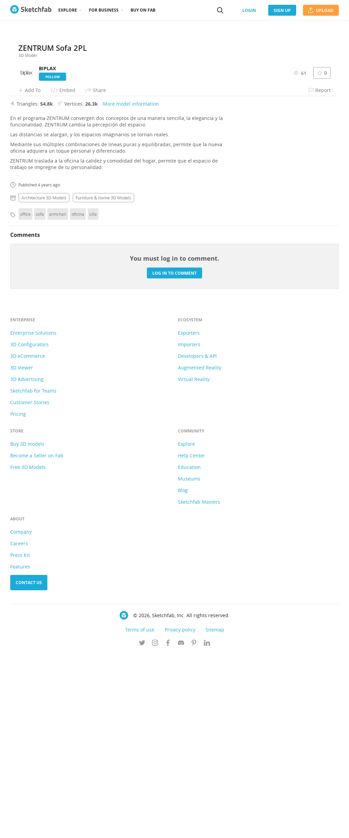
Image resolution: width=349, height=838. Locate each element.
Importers (189, 528)
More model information (131, 288)
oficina (78, 398)
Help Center (191, 639)
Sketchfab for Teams (33, 575)
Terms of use (139, 813)
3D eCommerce (27, 540)
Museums (189, 662)
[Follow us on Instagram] (155, 827)
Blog (183, 674)
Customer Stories (29, 586)
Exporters (189, 517)
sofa (40, 398)
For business (104, 10)
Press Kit (20, 739)
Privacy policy (180, 813)
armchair (57, 398)
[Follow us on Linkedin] (207, 827)
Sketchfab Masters (199, 686)
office (25, 398)
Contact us (29, 767)
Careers (19, 727)
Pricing (18, 598)
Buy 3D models (27, 628)
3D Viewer (21, 551)
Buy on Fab (143, 10)
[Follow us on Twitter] (142, 827)
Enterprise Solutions (33, 517)
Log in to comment (174, 457)
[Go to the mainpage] (30, 10)
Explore (67, 10)
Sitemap (215, 813)
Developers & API (197, 540)
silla (93, 398)
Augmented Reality (199, 551)
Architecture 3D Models (43, 381)
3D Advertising (27, 563)
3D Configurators (29, 528)
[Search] (220, 10)
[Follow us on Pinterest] (194, 827)
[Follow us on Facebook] (168, 827)
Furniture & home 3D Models (103, 381)
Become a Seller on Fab (36, 639)
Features (20, 750)
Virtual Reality (194, 563)
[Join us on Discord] (181, 827)
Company (21, 716)
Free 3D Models (28, 651)
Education (189, 651)
